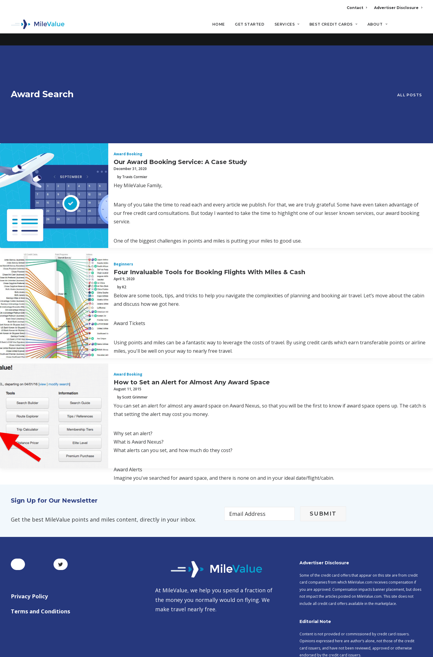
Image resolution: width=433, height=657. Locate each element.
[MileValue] (38, 24)
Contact (357, 7)
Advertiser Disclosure (398, 7)
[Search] (418, 27)
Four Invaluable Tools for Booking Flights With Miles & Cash (209, 194)
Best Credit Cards (333, 24)
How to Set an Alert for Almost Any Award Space (192, 304)
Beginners (123, 186)
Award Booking (128, 76)
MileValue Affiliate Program (325, 609)
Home (218, 24)
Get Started (250, 24)
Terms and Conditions (40, 533)
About (377, 24)
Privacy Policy (29, 518)
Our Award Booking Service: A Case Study (180, 84)
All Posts (409, 50)
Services (287, 24)
